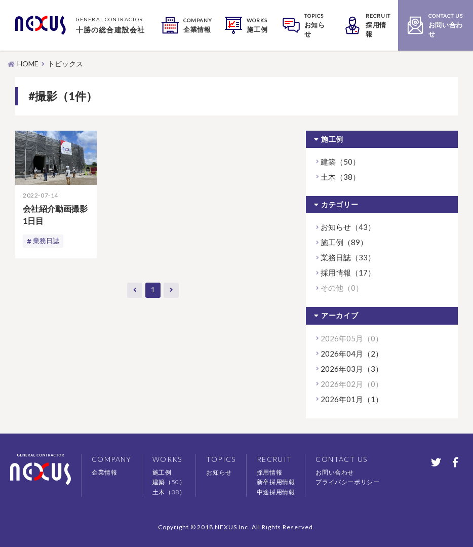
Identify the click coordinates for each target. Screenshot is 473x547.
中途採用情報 (276, 492)
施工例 (162, 472)
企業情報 (104, 472)
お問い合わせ (335, 472)
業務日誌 (47, 241)
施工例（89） (344, 242)
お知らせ (218, 472)
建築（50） (340, 161)
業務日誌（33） (348, 257)
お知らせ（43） (348, 226)
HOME (27, 63)
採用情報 (269, 472)
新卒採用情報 (276, 482)
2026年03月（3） (352, 368)
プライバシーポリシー (347, 482)
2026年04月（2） (352, 353)
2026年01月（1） (352, 399)
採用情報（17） (348, 272)
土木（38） (340, 176)
